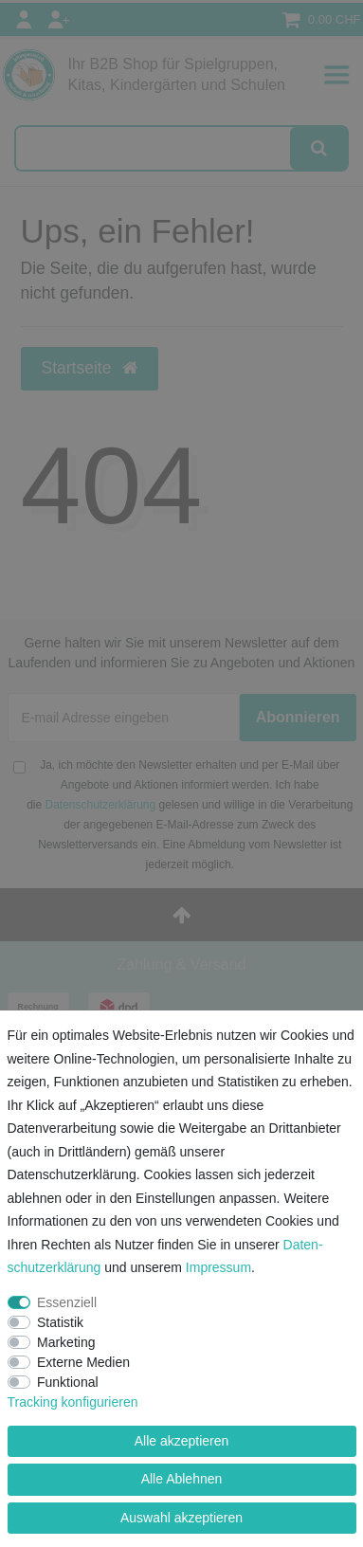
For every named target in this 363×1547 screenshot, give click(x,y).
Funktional (68, 1382)
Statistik (60, 1322)
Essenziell (67, 1302)
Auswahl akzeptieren (181, 1517)
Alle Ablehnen (182, 1478)
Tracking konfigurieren (73, 1402)
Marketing (66, 1342)
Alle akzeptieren (182, 1440)
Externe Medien (83, 1362)
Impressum (218, 1267)
